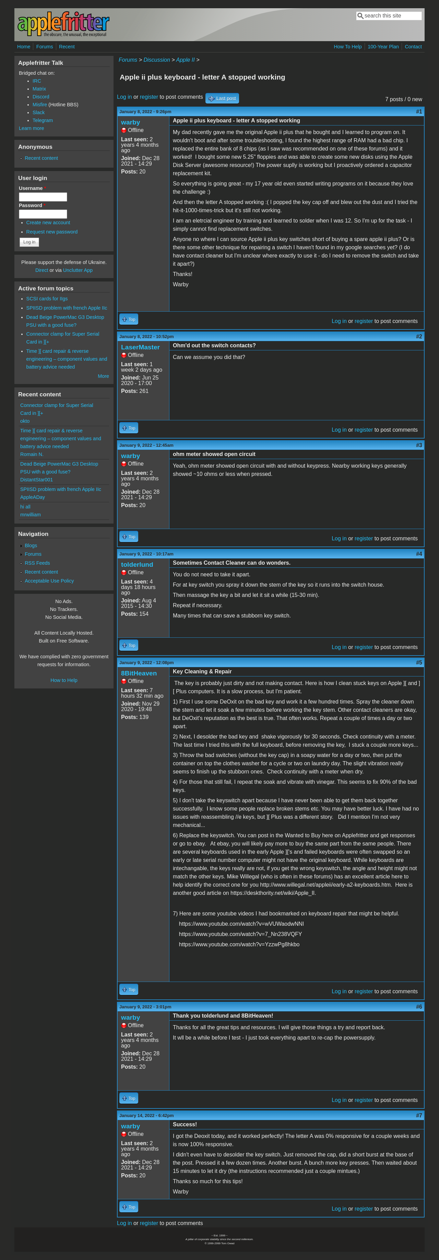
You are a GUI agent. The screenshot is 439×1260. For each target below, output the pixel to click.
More (103, 376)
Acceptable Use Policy (49, 581)
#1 (419, 112)
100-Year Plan (383, 46)
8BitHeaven (139, 673)
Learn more (31, 128)
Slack (39, 112)
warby (130, 122)
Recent (67, 46)
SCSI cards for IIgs (47, 298)
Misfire (40, 104)
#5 (419, 662)
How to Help (63, 680)
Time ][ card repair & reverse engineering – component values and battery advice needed (66, 359)
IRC (37, 81)
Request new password (52, 232)
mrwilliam (30, 514)
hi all (25, 506)
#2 (419, 336)
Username (32, 188)
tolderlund (137, 564)
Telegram (43, 120)
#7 (419, 1115)
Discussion (156, 60)
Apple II (185, 60)
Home (23, 46)
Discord (41, 96)
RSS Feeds (37, 563)
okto (24, 421)
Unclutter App (78, 270)
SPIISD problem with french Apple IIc (66, 308)
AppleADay (32, 497)
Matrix (39, 89)
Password (32, 205)
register (149, 97)
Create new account (48, 222)
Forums (44, 46)
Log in (124, 97)
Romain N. (32, 454)
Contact (413, 46)
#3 (419, 445)
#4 (419, 554)
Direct (41, 270)
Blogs (31, 545)
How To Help (347, 46)
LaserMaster (140, 347)
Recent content (41, 158)
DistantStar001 (36, 479)
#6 (419, 1007)
